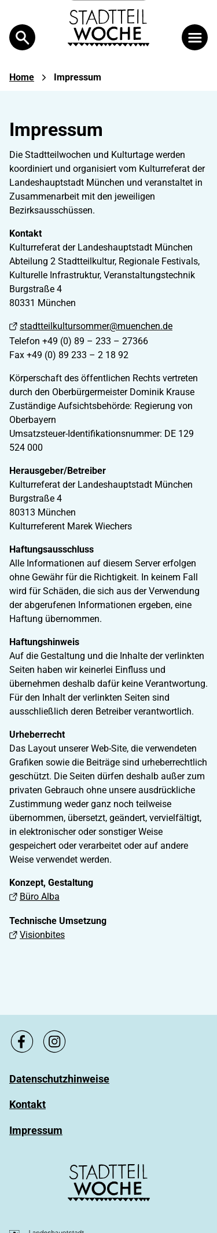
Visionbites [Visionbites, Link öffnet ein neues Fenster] (37, 934)
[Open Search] (22, 37)
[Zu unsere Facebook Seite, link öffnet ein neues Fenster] (22, 1041)
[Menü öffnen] (195, 37)
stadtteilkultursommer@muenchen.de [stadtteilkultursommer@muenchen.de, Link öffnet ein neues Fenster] (90, 326)
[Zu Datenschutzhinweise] (59, 1079)
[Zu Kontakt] (27, 1104)
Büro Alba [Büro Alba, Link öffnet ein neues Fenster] (34, 896)
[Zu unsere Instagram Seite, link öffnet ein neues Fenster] (54, 1041)
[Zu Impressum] (35, 1130)
